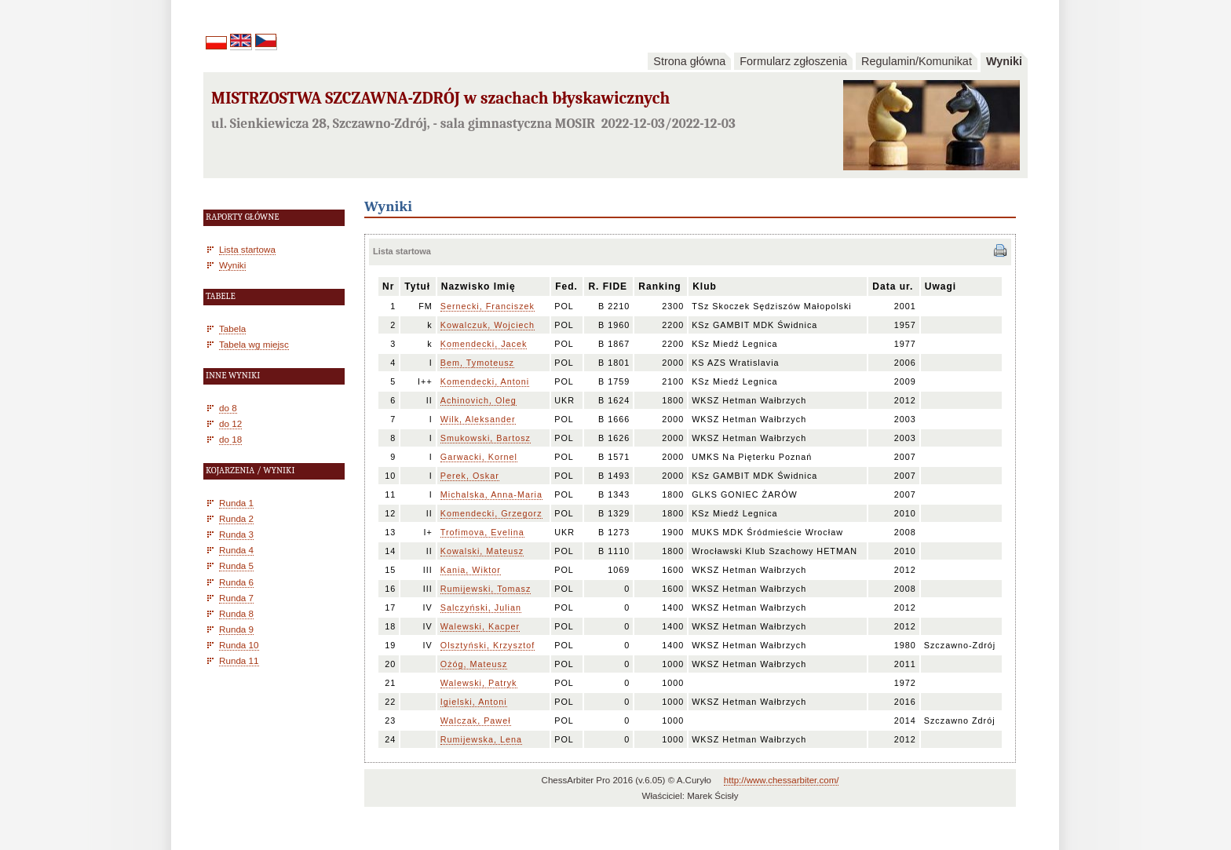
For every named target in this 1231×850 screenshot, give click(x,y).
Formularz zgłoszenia (793, 61)
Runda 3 (236, 534)
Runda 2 (236, 518)
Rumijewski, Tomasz (485, 588)
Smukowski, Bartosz (485, 438)
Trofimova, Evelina (482, 532)
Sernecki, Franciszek (487, 306)
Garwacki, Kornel (478, 456)
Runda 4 (236, 550)
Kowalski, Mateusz (482, 551)
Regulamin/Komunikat (916, 61)
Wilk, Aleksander (478, 419)
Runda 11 (239, 660)
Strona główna (689, 61)
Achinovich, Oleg (478, 400)
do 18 (230, 439)
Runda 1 (236, 503)
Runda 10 (239, 645)
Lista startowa (247, 249)
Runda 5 (236, 565)
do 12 (230, 423)
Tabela (232, 328)
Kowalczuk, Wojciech (487, 325)
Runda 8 (236, 613)
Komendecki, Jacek (484, 343)
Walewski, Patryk (478, 683)
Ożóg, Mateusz (474, 664)
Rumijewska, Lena (481, 739)
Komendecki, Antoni (484, 381)
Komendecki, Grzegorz (491, 513)
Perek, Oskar (469, 475)
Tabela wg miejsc (254, 344)
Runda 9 (236, 629)
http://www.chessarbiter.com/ (781, 780)
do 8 (228, 408)
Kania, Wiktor (470, 570)
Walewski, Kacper (480, 626)
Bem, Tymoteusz (477, 362)
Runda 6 (236, 582)
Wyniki (1004, 61)
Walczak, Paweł (475, 720)
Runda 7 (236, 598)
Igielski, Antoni (473, 701)
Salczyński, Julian (480, 607)
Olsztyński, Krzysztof (487, 645)
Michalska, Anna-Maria (491, 494)
